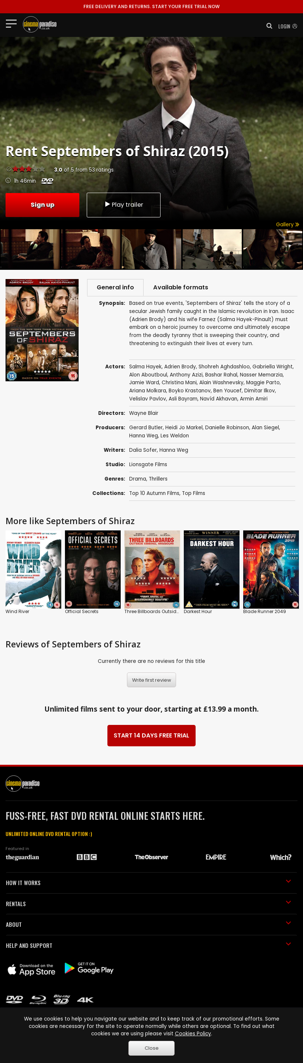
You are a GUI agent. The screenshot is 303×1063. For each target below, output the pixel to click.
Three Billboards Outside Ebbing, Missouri (170, 611)
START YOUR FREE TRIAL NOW (151, 6)
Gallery (287, 224)
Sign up (42, 204)
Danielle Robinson (227, 427)
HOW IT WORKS (148, 882)
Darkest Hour (198, 611)
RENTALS (148, 903)
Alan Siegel (265, 427)
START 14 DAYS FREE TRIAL (151, 735)
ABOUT (148, 924)
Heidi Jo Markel (184, 427)
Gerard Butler (146, 427)
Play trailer (123, 204)
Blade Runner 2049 (264, 611)
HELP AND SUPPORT (148, 945)
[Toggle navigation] (13, 23)
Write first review (151, 680)
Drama (137, 478)
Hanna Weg (143, 435)
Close (152, 1048)
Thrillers (158, 478)
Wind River (17, 611)
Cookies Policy (193, 1033)
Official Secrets (82, 611)
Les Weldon (175, 435)
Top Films (193, 493)
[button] (267, 25)
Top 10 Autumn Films (154, 493)
